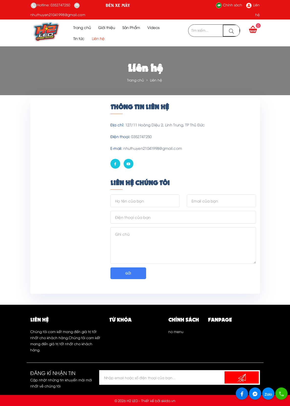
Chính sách (229, 4)
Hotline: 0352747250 (50, 4)
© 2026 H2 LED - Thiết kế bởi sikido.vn (145, 400)
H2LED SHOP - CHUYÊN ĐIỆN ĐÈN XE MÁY (109, 5)
